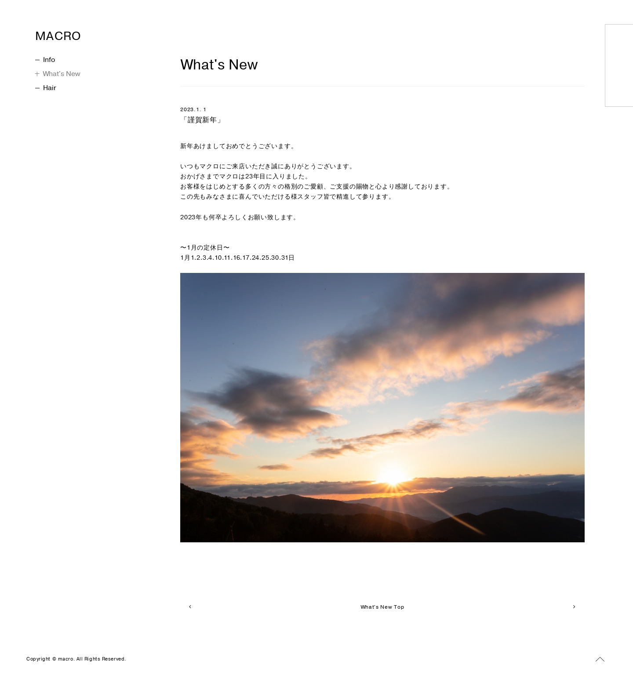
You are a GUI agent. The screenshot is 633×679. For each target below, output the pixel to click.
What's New (57, 74)
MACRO (76, 33)
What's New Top (382, 607)
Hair (45, 88)
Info (45, 60)
